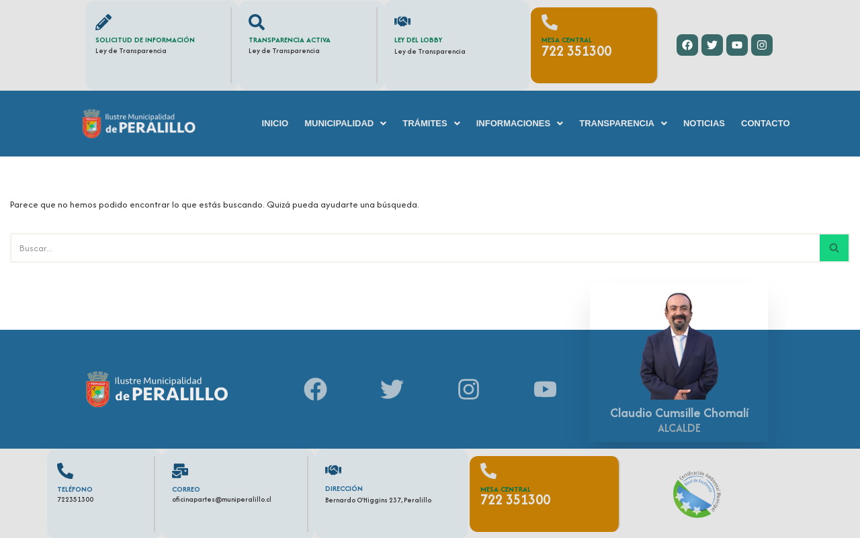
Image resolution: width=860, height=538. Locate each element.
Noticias (704, 123)
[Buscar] (415, 247)
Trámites (431, 123)
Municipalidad (345, 123)
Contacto (765, 123)
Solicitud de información (145, 39)
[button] (345, 123)
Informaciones (520, 123)
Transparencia (623, 123)
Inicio (274, 123)
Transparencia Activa (290, 39)
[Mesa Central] (550, 22)
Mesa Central (567, 39)
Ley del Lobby (418, 39)
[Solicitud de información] (103, 22)
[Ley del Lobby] (402, 21)
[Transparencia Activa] (257, 22)
